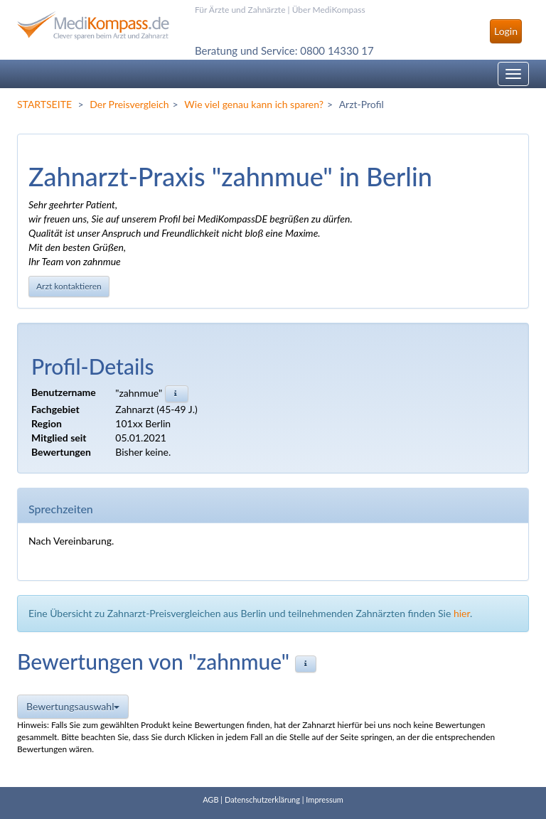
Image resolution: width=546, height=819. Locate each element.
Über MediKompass (328, 9)
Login (506, 31)
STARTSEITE (44, 104)
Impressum (324, 799)
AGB (210, 799)
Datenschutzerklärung (262, 799)
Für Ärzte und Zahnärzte (240, 9)
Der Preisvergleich (129, 104)
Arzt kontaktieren (69, 286)
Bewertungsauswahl (72, 706)
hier (462, 613)
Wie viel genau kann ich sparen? (253, 104)
